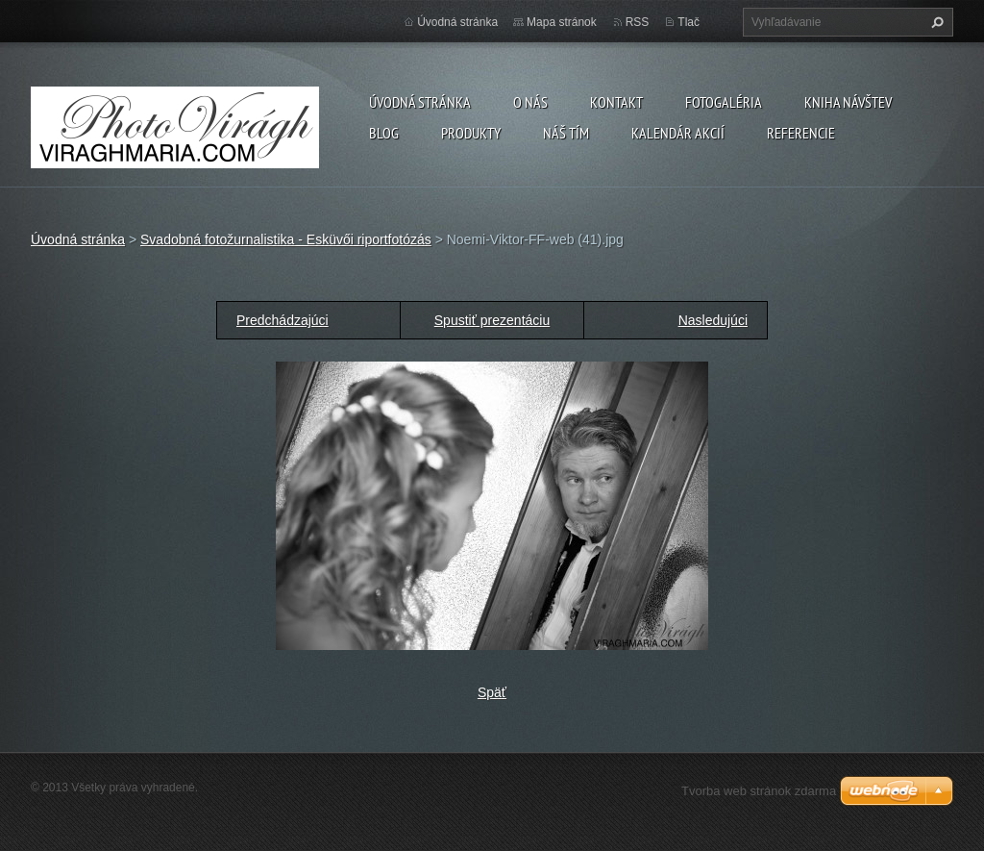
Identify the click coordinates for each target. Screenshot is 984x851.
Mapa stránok (562, 22)
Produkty (471, 132)
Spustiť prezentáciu (492, 320)
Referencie (801, 132)
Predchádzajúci (282, 320)
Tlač (688, 22)
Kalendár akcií (678, 132)
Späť (492, 692)
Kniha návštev (848, 102)
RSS (638, 22)
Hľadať (935, 22)
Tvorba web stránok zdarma (758, 791)
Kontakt (616, 102)
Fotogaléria (723, 102)
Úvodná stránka (420, 102)
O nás (530, 102)
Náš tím (566, 132)
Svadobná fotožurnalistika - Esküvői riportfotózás (285, 239)
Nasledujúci (713, 320)
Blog (384, 132)
